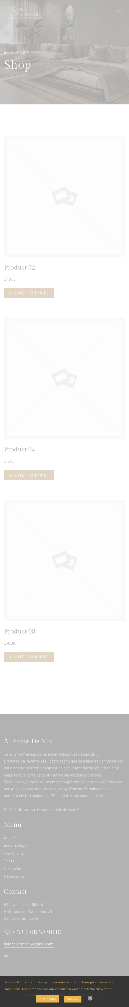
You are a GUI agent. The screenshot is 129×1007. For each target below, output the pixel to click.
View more (104, 989)
